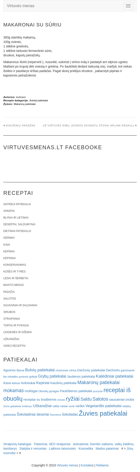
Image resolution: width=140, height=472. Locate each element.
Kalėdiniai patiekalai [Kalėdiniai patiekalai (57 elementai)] (114, 376)
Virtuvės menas (20, 6)
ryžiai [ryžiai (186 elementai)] (73, 398)
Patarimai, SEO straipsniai (52, 444)
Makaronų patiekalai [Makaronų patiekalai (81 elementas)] (98, 382)
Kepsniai (9, 258)
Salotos (9, 298)
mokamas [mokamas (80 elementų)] (13, 390)
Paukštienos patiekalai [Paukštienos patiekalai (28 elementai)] (76, 391)
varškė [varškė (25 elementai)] (80, 406)
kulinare (21, 97)
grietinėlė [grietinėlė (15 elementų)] (23, 376)
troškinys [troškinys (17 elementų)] (27, 406)
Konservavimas (14, 264)
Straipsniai (11, 318)
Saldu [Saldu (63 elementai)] (86, 399)
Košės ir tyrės (14, 271)
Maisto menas (13, 285)
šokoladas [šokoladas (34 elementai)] (70, 414)
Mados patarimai (107, 448)
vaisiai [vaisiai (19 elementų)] (64, 406)
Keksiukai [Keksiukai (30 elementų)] (28, 383)
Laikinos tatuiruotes (62, 448)
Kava (6, 244)
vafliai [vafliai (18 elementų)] (56, 406)
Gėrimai (9, 237)
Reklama (102, 465)
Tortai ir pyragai (16, 325)
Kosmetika (86, 448)
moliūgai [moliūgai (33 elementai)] (31, 391)
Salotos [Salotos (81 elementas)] (100, 399)
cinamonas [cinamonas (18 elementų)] (62, 370)
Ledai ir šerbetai (15, 278)
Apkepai (8, 211)
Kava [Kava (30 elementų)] (7, 383)
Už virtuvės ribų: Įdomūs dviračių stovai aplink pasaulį (88, 125)
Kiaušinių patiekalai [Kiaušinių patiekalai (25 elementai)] (63, 383)
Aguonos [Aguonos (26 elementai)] (9, 370)
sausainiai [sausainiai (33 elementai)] (116, 399)
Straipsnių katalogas (17, 444)
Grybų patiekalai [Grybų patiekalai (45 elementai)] (52, 376)
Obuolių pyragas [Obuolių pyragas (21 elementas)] (48, 391)
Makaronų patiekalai (24, 104)
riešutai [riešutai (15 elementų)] (61, 399)
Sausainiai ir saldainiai (20, 305)
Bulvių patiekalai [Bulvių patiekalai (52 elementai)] (40, 370)
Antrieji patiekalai (38, 100)
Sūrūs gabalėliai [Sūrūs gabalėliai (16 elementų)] (12, 406)
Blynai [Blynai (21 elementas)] (20, 370)
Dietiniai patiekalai (17, 231)
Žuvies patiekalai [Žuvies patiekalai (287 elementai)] (103, 413)
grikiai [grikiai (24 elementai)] (33, 376)
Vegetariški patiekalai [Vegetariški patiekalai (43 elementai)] (103, 406)
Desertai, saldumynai (19, 224)
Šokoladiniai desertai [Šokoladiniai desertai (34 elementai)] (33, 414)
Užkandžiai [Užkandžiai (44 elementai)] (42, 406)
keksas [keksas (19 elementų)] (16, 383)
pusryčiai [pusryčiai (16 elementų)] (98, 391)
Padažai (8, 291)
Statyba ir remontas (32, 448)
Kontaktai (87, 465)
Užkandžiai (11, 339)
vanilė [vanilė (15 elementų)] (72, 406)
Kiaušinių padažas (21, 125)
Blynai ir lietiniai (15, 217)
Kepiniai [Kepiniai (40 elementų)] (43, 383)
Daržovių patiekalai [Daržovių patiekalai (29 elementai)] (91, 370)
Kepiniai (9, 251)
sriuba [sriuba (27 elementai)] (129, 399)
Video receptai (14, 345)
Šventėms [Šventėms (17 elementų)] (55, 414)
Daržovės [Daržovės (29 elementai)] (113, 370)
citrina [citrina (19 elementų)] (72, 370)
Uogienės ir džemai (17, 332)
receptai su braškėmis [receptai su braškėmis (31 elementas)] (39, 399)
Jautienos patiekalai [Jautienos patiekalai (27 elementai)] (81, 376)
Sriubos (9, 312)
